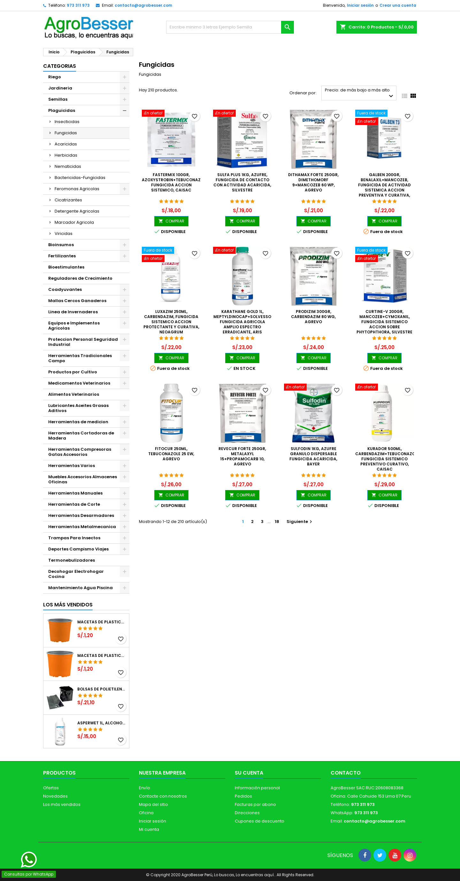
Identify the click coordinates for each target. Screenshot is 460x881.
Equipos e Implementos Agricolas (74, 325)
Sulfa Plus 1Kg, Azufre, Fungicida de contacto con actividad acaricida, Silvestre (242, 182)
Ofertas (51, 788)
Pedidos (243, 796)
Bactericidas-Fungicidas (80, 178)
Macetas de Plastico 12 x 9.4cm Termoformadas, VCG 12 (101, 622)
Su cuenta (249, 772)
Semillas (57, 99)
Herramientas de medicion (78, 422)
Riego (54, 77)
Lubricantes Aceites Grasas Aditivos (78, 408)
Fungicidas (66, 133)
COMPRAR (171, 221)
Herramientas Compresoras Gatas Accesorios (79, 451)
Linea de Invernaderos (73, 312)
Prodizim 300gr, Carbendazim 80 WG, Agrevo (313, 316)
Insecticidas (67, 122)
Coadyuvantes (65, 289)
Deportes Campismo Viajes (78, 549)
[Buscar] (230, 27)
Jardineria (60, 88)
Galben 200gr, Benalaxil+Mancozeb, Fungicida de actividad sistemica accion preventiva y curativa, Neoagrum (384, 187)
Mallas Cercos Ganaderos (77, 301)
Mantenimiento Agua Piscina (80, 588)
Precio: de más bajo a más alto (360, 93)
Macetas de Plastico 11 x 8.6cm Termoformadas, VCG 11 (101, 656)
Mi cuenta (149, 829)
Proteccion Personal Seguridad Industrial (83, 341)
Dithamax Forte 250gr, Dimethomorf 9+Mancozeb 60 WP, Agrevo (313, 182)
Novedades (55, 796)
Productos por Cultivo (72, 372)
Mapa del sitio (153, 804)
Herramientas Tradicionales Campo (80, 358)
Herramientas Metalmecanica (82, 527)
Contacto (346, 772)
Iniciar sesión (360, 5)
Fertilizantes (62, 256)
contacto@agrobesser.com (143, 5)
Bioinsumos (61, 245)
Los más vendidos (68, 604)
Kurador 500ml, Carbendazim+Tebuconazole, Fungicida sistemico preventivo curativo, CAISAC (387, 459)
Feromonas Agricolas (77, 189)
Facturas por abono (255, 804)
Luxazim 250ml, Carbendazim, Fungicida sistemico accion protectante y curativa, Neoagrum (171, 322)
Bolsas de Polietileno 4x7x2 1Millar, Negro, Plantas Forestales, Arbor (101, 689)
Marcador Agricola (74, 222)
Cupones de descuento (259, 821)
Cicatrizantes (68, 200)
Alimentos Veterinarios (73, 394)
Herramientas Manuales (75, 493)
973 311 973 (78, 5)
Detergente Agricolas (77, 211)
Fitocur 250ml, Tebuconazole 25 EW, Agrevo (171, 454)
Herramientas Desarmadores (81, 515)
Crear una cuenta (397, 5)
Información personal (257, 788)
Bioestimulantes (66, 267)
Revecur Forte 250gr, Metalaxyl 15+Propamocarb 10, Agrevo (242, 456)
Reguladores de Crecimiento (80, 278)
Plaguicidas (61, 110)
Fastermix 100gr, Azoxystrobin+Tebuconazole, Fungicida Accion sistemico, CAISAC (175, 182)
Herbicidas (66, 155)
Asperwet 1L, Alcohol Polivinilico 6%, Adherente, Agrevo (101, 723)
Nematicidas (68, 166)
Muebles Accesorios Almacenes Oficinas (82, 479)
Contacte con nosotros (163, 796)
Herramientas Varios (71, 466)
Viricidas (64, 233)
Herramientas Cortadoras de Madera (81, 435)
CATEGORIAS (59, 66)
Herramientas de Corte (74, 504)
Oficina (146, 813)
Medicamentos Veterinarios (79, 383)
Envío (144, 788)
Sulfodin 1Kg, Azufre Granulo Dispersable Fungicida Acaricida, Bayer (313, 456)
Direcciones (247, 813)
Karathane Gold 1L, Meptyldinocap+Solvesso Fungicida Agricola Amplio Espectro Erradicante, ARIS (242, 322)
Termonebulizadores (71, 560)
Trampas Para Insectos (74, 538)
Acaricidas (66, 144)
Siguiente (300, 521)
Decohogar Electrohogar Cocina (76, 574)
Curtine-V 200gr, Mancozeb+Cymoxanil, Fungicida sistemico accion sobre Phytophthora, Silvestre (384, 322)
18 (277, 521)
